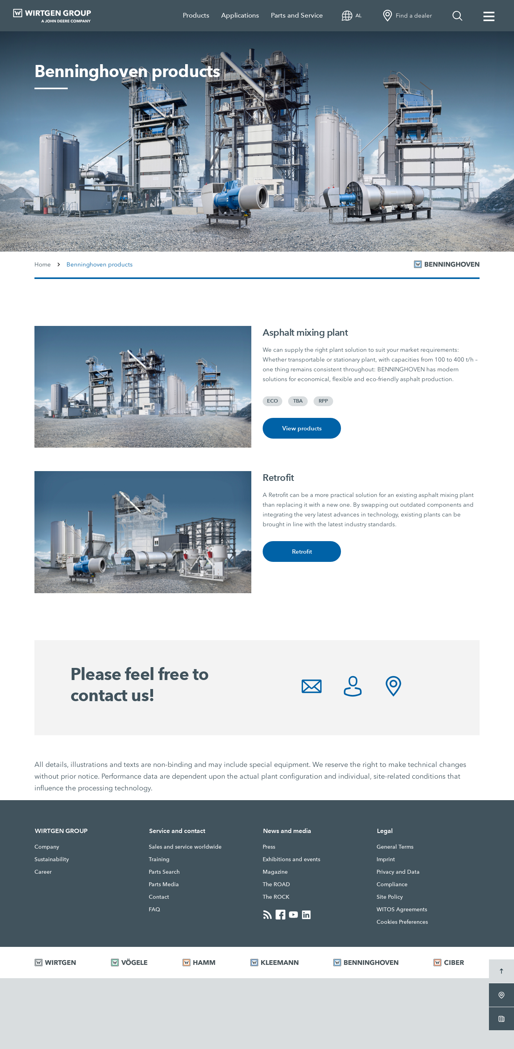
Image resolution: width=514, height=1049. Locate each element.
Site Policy (390, 896)
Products (196, 15)
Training (159, 859)
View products (302, 428)
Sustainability (51, 859)
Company (46, 846)
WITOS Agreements (402, 909)
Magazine (275, 871)
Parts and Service (297, 15)
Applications (240, 15)
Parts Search (164, 871)
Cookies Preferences (402, 921)
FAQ (154, 909)
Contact (159, 896)
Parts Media (164, 884)
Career (43, 871)
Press (269, 846)
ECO (272, 401)
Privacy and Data (398, 871)
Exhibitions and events (291, 859)
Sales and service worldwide (185, 846)
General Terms (395, 846)
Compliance (392, 884)
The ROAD (276, 884)
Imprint (386, 859)
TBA (298, 401)
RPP (323, 401)
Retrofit (302, 551)
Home (42, 264)
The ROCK (276, 896)
